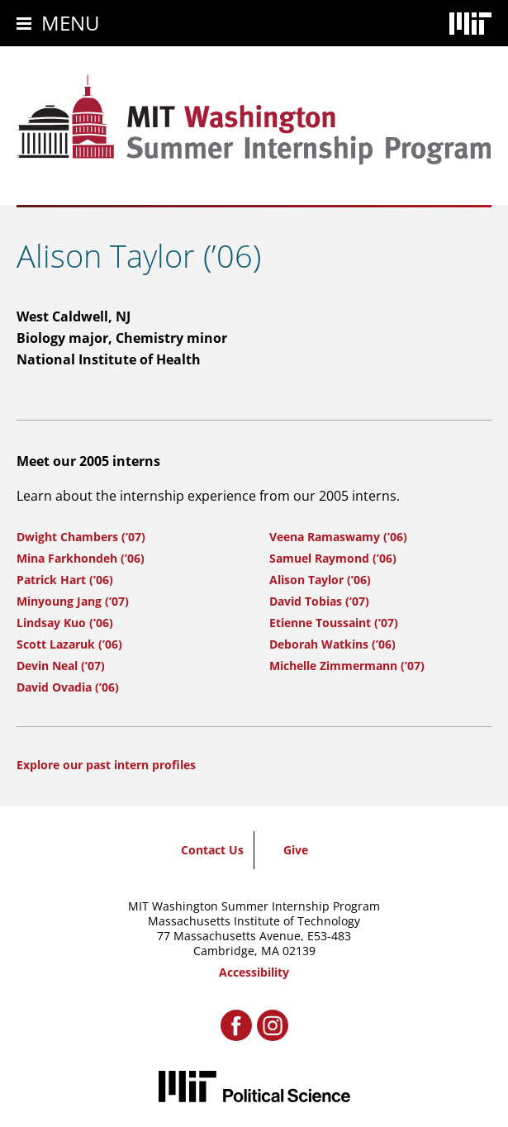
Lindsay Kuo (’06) (65, 622)
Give (295, 850)
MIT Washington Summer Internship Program (254, 906)
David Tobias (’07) (319, 601)
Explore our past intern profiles (106, 765)
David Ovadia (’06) (68, 687)
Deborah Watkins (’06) (332, 644)
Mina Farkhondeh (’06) (81, 558)
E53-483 (329, 936)
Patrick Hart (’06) (65, 579)
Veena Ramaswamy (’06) (338, 536)
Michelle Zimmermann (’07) (347, 665)
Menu (70, 22)
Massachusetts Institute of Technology (254, 921)
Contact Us (212, 850)
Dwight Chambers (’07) (81, 536)
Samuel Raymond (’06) (332, 558)
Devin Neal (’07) (61, 665)
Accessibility (254, 972)
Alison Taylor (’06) (320, 579)
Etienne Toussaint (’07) (333, 622)
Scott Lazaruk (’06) (69, 644)
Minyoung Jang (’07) (73, 601)
